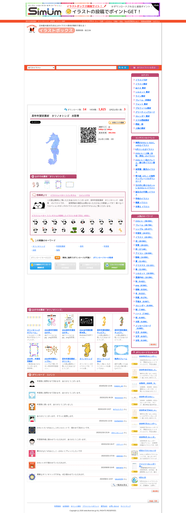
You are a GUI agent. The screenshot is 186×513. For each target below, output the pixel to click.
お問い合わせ (114, 506)
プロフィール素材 (143, 108)
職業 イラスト (141, 202)
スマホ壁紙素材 (142, 120)
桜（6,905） (140, 318)
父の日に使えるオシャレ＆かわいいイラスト (145, 186)
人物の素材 (140, 128)
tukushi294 (119, 479)
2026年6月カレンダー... (148, 356)
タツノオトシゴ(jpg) (103, 360)
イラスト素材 (141, 84)
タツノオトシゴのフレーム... (33, 331)
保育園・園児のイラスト (145, 170)
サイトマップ (126, 506)
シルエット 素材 (142, 92)
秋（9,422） (140, 281)
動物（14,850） (142, 257)
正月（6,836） (141, 332)
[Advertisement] (11, 65)
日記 (121, 21)
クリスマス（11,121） (145, 265)
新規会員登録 (146, 21)
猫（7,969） (140, 309)
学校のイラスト (142, 198)
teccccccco (119, 398)
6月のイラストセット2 (147, 451)
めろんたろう (118, 409)
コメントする (84, 195)
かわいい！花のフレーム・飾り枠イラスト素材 (145, 162)
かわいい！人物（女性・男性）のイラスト (145, 154)
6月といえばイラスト (144, 149)
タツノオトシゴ (38, 246)
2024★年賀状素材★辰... (86, 331)
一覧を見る (153, 344)
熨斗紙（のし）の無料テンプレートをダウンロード (145, 178)
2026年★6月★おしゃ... (148, 370)
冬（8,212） (140, 293)
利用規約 (57, 506)
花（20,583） (141, 241)
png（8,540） (141, 285)
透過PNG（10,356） (144, 277)
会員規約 (66, 506)
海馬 (58, 250)
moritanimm (118, 421)
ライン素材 (140, 96)
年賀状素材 (60, 246)
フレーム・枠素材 (143, 100)
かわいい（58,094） (144, 221)
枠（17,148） (141, 249)
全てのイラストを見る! (144, 67)
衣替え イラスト (142, 207)
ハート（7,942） (142, 313)
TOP (101, 21)
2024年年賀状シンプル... (51, 360)
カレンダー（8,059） (144, 305)
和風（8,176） (141, 297)
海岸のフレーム (121, 359)
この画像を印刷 (114, 266)
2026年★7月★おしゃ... (148, 410)
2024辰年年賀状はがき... (51, 331)
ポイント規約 (76, 506)
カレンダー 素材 (142, 116)
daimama (119, 468)
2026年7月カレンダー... (148, 424)
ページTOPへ (153, 501)
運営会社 (104, 506)
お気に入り (117, 122)
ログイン (156, 21)
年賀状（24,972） (143, 233)
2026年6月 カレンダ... (147, 437)
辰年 (82, 246)
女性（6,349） (141, 340)
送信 (57, 258)
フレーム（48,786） (144, 225)
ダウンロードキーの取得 (103, 258)
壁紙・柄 (139, 124)
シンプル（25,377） (144, 229)
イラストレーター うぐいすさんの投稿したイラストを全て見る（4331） (61, 216)
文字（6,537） (141, 336)
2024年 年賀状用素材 (33, 360)
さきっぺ (119, 444)
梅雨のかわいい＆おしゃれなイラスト (145, 144)
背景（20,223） (142, 245)
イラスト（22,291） (144, 237)
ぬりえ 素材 (140, 88)
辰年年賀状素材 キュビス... (104, 331)
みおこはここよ (117, 433)
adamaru (119, 456)
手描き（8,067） (142, 301)
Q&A (116, 21)
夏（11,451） (141, 261)
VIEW (134, 364)
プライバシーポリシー (90, 506)
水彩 (34, 250)
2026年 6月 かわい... (146, 397)
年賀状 (106, 246)
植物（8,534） (141, 289)
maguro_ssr (118, 386)
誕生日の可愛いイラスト (145, 193)
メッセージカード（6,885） (143, 327)
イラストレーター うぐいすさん (63, 195)
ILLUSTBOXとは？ (132, 21)
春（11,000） (141, 269)
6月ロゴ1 (142, 477)
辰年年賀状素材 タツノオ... (69, 360)
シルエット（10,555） (145, 273)
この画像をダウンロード (40, 266)
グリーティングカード (145, 112)
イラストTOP (141, 80)
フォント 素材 (141, 104)
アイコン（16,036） (144, 253)
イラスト (108, 21)
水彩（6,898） (141, 322)
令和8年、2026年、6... (147, 383)
